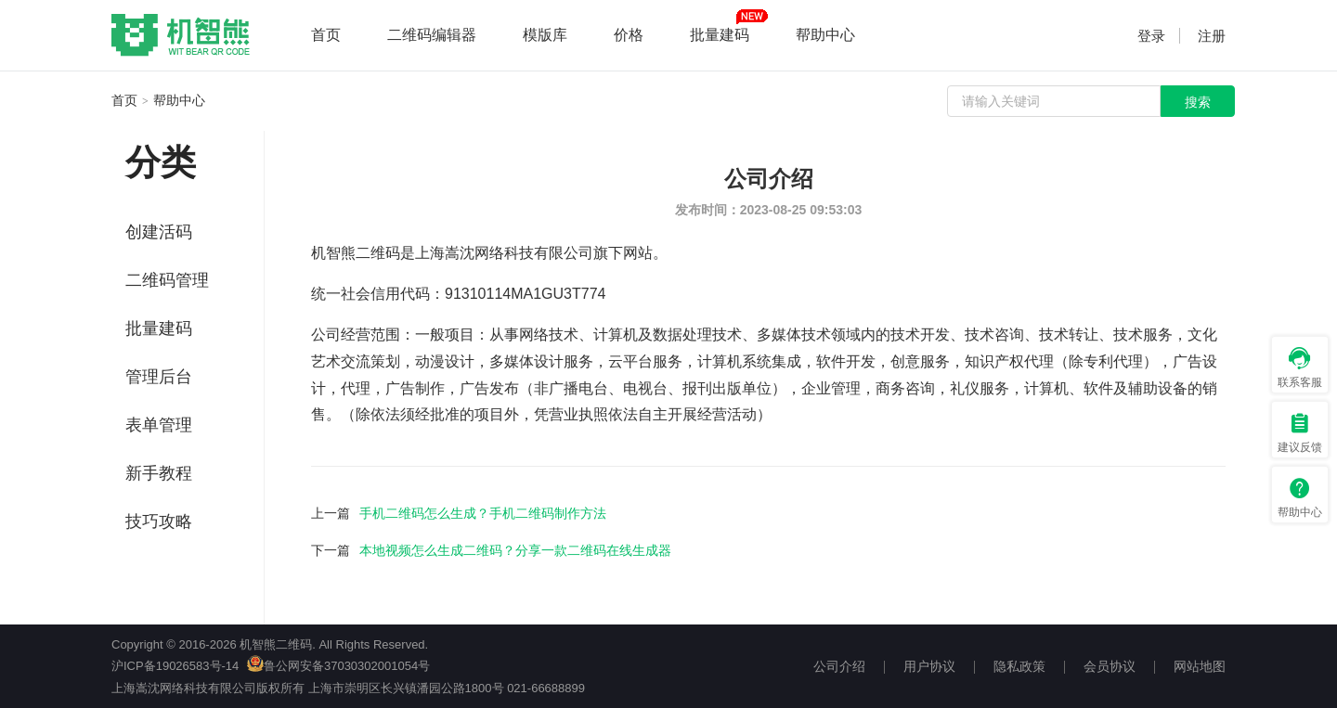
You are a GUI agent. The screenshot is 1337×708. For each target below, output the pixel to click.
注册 (1212, 36)
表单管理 (158, 425)
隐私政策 (1019, 666)
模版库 (545, 35)
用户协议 (929, 666)
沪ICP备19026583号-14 (175, 666)
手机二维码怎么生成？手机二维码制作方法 (482, 513)
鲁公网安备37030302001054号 (338, 666)
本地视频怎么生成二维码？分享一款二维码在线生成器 (515, 550)
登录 (1151, 36)
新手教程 (158, 473)
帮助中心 (825, 35)
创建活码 (158, 232)
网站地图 (1200, 666)
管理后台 (158, 376)
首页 (326, 35)
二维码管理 (167, 280)
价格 (628, 35)
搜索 (1198, 102)
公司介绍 (839, 666)
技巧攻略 (158, 521)
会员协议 (1110, 666)
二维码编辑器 (431, 35)
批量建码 (719, 35)
